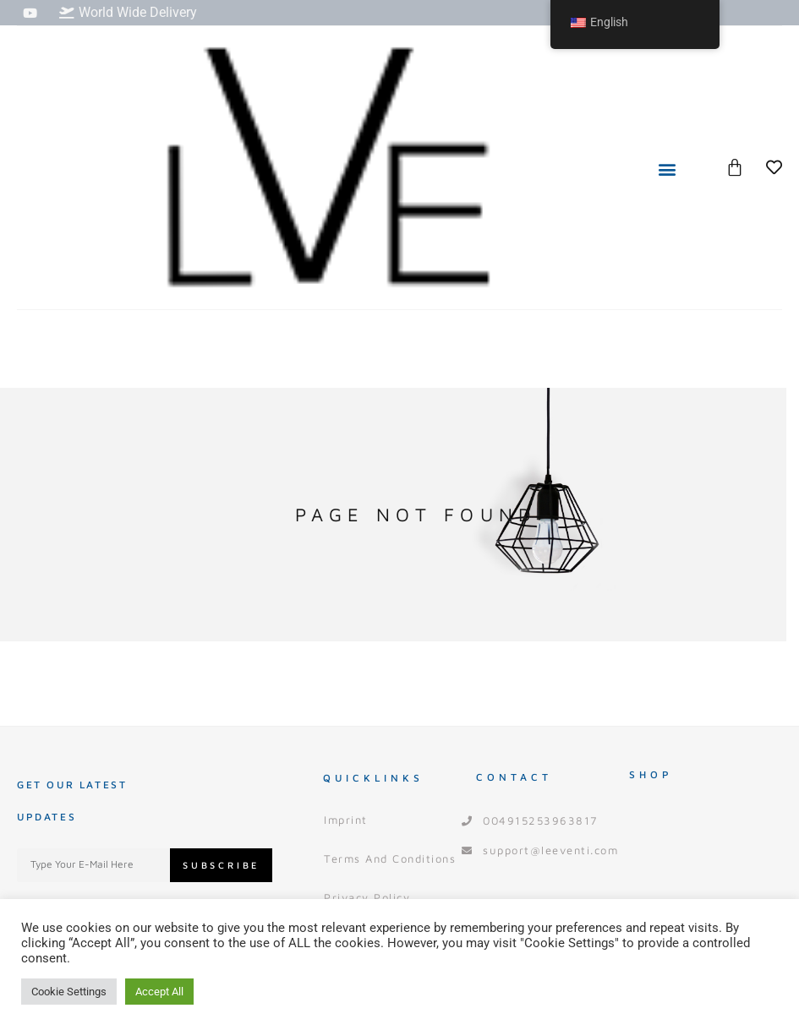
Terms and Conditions (390, 858)
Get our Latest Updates (72, 800)
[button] (667, 169)
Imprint (346, 819)
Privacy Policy (367, 897)
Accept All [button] (159, 991)
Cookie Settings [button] (69, 991)
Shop (651, 774)
